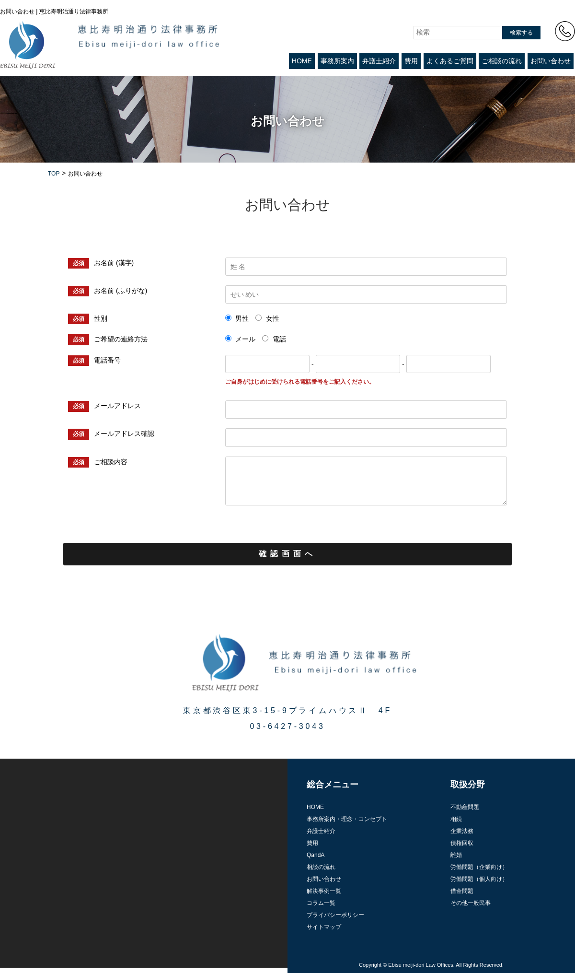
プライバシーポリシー (335, 915)
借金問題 (461, 891)
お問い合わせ (550, 61)
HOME (302, 61)
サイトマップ (324, 927)
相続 (456, 819)
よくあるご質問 (449, 61)
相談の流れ (321, 867)
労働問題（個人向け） (479, 879)
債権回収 (461, 843)
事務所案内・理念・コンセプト (347, 819)
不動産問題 (464, 807)
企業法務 (461, 831)
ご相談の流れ (502, 61)
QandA (315, 855)
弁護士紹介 (379, 61)
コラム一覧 (321, 903)
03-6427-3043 (287, 726)
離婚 (456, 855)
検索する (521, 32)
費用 (411, 61)
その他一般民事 (470, 903)
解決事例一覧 (324, 891)
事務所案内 (337, 61)
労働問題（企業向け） (479, 867)
